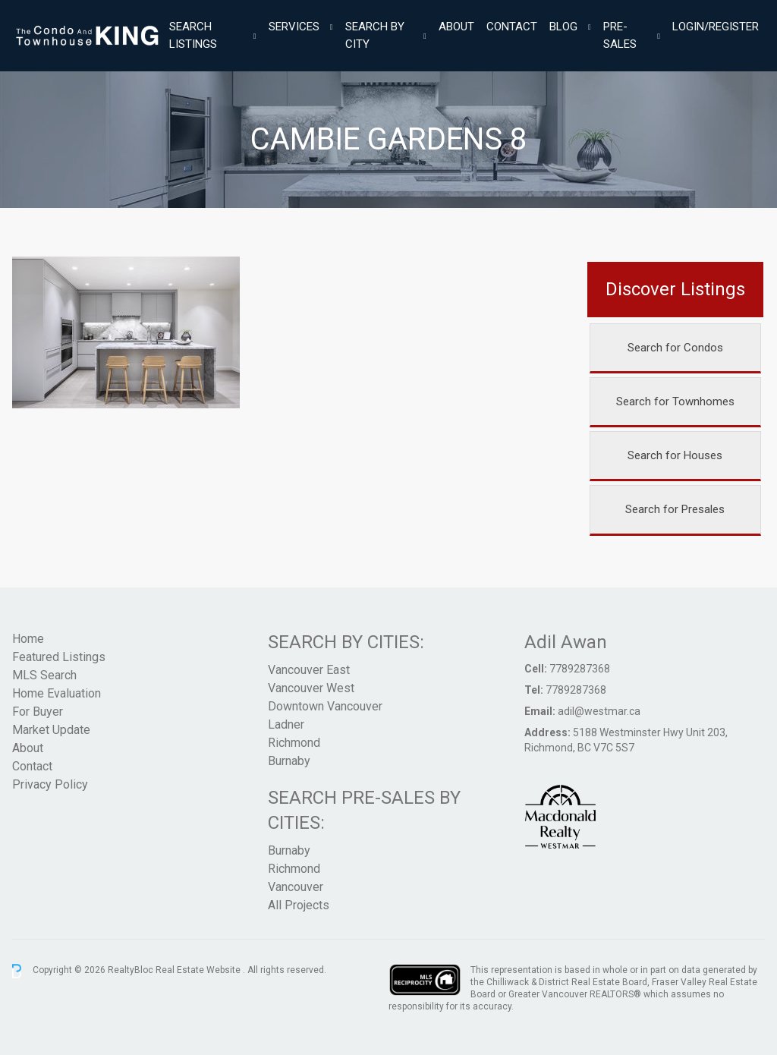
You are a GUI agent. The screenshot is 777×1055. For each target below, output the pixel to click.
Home (28, 638)
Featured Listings (58, 657)
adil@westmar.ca (599, 711)
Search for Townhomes (675, 401)
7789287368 (579, 669)
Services (294, 26)
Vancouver (295, 887)
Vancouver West (311, 688)
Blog (563, 26)
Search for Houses (675, 455)
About (456, 26)
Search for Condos (675, 347)
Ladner (286, 724)
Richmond (294, 742)
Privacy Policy (50, 784)
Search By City (374, 35)
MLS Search (44, 675)
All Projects (298, 905)
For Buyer (37, 711)
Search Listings (193, 35)
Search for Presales (675, 509)
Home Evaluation (56, 693)
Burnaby (289, 761)
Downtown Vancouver (325, 706)
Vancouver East (309, 670)
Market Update (51, 730)
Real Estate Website (199, 970)
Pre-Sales (620, 35)
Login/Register (715, 26)
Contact (511, 26)
